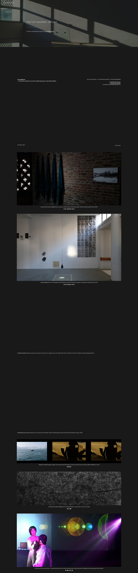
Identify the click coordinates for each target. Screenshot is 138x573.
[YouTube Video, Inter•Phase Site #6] (95, 131)
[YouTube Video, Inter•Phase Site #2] (95, 63)
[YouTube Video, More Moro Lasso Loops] (69, 395)
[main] (69, 22)
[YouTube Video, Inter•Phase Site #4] (95, 103)
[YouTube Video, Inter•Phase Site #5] (42, 131)
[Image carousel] (69, 180)
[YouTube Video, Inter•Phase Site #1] (42, 63)
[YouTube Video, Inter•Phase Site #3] (42, 103)
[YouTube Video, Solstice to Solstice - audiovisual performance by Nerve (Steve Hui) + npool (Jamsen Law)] (69, 320)
